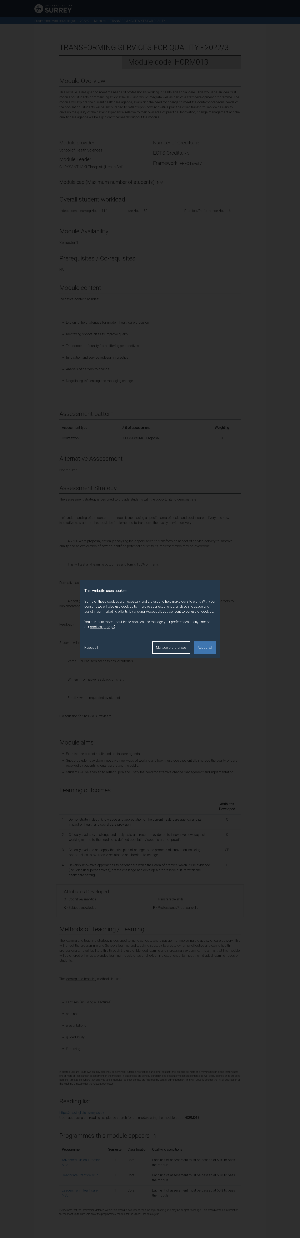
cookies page (102, 627)
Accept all (205, 648)
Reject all (91, 648)
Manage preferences (171, 648)
